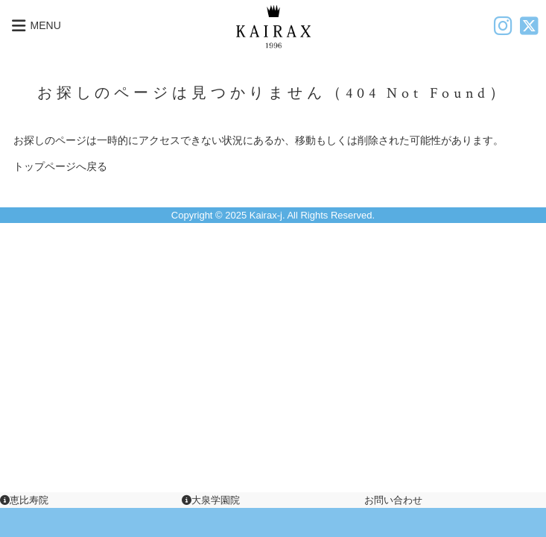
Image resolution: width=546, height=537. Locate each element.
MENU (34, 26)
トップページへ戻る (60, 166)
